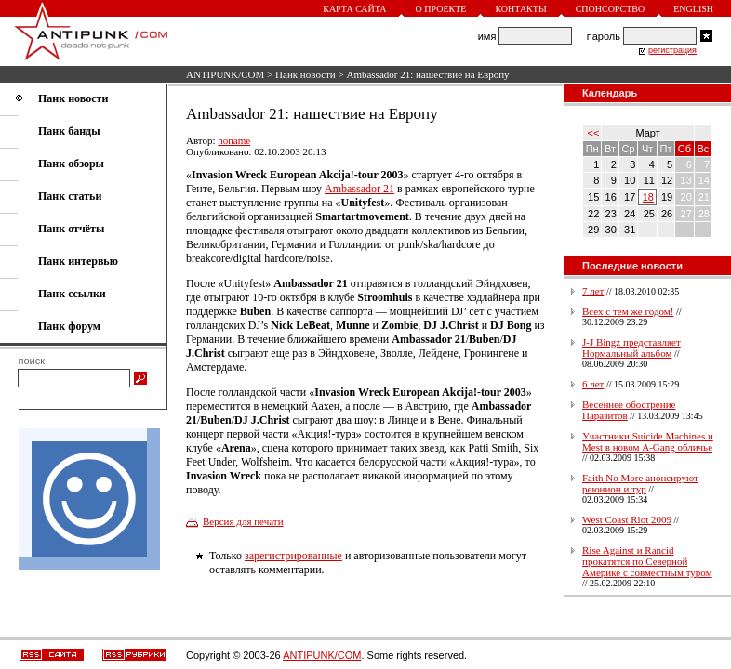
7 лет (593, 290)
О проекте (441, 9)
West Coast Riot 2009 (626, 519)
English (693, 9)
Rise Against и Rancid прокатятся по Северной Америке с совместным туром (647, 561)
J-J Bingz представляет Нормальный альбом (631, 347)
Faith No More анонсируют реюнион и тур (640, 483)
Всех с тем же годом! (627, 311)
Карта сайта (354, 9)
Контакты (520, 9)
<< (594, 132)
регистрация (672, 50)
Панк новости (305, 74)
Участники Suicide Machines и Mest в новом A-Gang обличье (647, 441)
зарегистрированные (293, 555)
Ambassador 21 (359, 188)
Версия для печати (243, 521)
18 (648, 197)
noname (234, 140)
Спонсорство (610, 9)
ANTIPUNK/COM (225, 74)
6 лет (593, 383)
